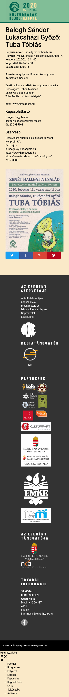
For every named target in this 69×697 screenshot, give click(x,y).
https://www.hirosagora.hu (21, 152)
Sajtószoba (13, 689)
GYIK (10, 685)
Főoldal (11, 663)
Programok (13, 667)
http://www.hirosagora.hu (20, 103)
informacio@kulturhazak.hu (37, 613)
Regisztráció (14, 682)
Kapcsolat (13, 678)
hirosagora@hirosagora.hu (21, 148)
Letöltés (12, 674)
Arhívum (12, 693)
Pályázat (12, 671)
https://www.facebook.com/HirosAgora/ (29, 156)
